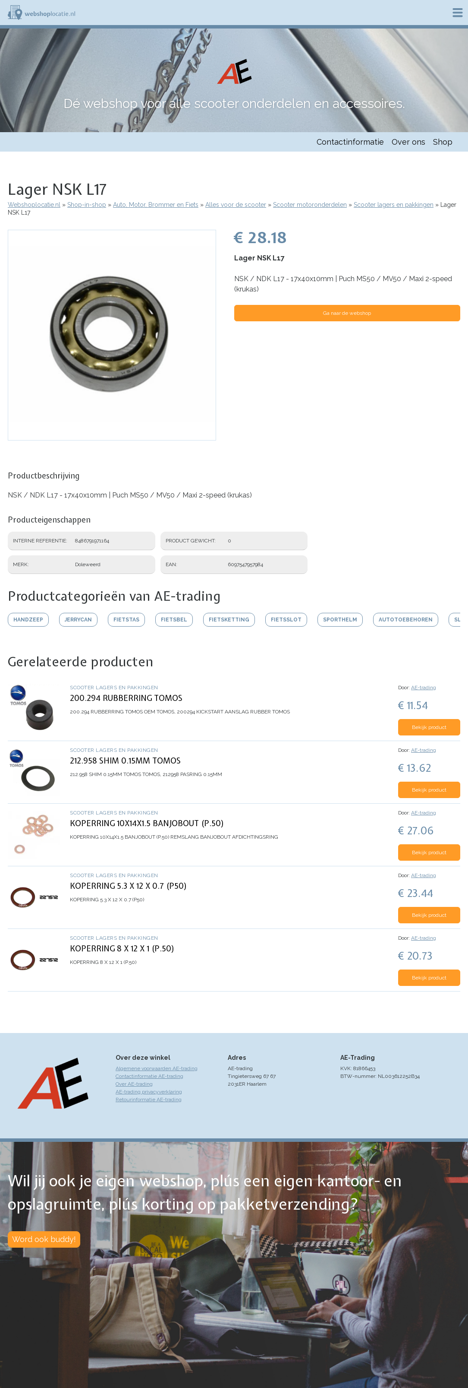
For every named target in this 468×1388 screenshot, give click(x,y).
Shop (442, 141)
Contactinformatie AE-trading (149, 1076)
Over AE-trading (134, 1084)
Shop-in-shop (86, 204)
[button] (112, 436)
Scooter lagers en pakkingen (393, 204)
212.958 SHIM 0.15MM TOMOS (125, 760)
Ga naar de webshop (347, 313)
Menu (457, 12)
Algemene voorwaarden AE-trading (157, 1068)
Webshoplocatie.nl (34, 204)
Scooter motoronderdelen (310, 204)
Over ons (408, 141)
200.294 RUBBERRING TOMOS (126, 698)
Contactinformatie (350, 141)
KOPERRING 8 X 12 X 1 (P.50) (122, 948)
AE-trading (423, 687)
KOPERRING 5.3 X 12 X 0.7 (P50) (128, 886)
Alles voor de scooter (235, 204)
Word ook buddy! (44, 1239)
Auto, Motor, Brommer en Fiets (155, 204)
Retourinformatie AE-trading (149, 1099)
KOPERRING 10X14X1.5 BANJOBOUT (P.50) (147, 823)
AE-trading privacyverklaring (149, 1092)
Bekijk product (429, 727)
